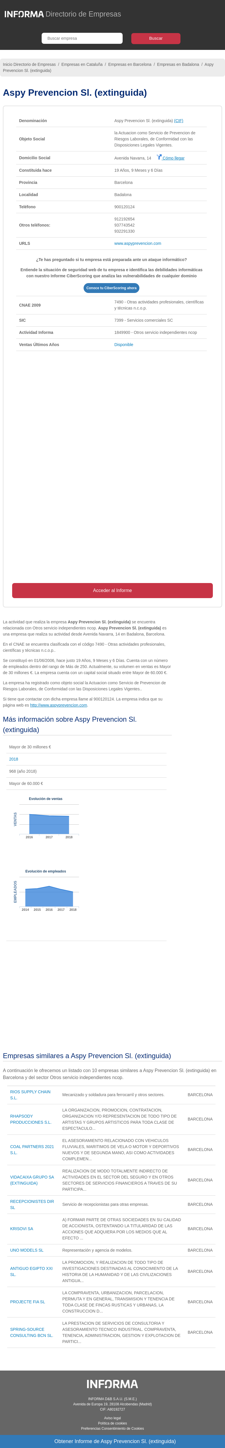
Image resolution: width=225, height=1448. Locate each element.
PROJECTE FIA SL (27, 1301)
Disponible (124, 344)
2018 (13, 759)
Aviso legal (112, 1418)
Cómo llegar (170, 158)
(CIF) (178, 120)
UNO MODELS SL (26, 1250)
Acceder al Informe (112, 590)
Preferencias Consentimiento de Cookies (112, 1429)
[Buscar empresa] (82, 38)
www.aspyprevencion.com (138, 243)
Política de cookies (112, 1423)
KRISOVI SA (21, 1228)
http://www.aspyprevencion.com (58, 705)
